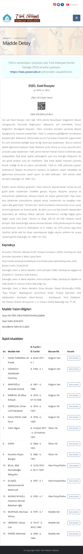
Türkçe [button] (72, 4)
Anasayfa (7, 38)
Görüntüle (73, 358)
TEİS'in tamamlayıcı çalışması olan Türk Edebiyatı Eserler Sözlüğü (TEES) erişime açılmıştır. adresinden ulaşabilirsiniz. (41, 67)
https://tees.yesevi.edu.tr (25, 71)
